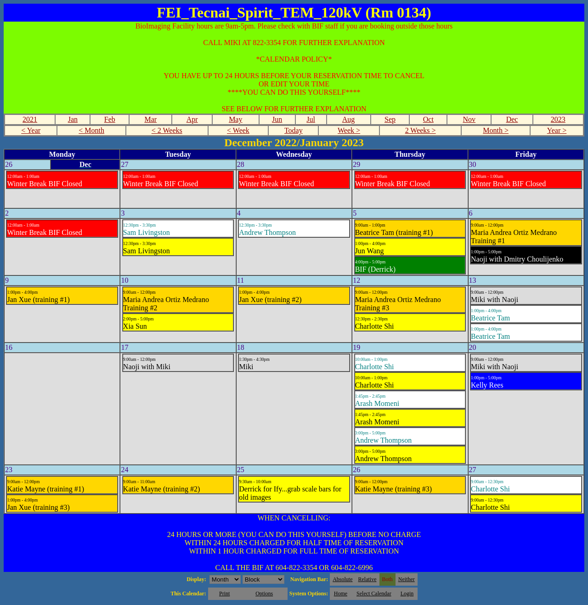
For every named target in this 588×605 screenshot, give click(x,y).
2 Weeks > (420, 130)
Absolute (342, 579)
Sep (390, 119)
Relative (367, 579)
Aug (348, 119)
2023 (558, 119)
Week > (349, 130)
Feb (109, 119)
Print (224, 593)
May (235, 119)
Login (407, 593)
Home (340, 593)
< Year (30, 130)
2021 (30, 119)
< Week (238, 130)
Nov (469, 119)
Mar (150, 119)
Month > (496, 130)
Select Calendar (373, 593)
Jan (73, 119)
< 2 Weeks (167, 130)
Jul (310, 119)
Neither (406, 579)
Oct (428, 119)
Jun (277, 119)
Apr (192, 119)
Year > (557, 130)
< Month (91, 130)
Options (264, 593)
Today (293, 130)
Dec (512, 119)
